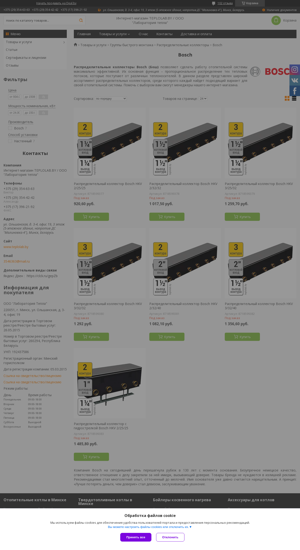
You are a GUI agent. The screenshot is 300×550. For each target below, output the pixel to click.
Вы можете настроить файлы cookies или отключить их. (148, 527)
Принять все (135, 537)
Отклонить (170, 537)
